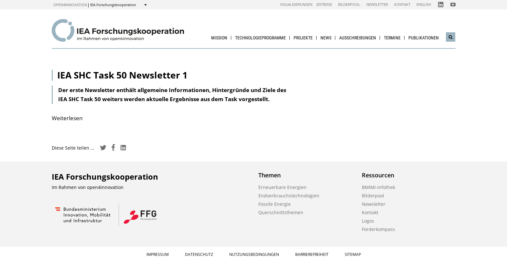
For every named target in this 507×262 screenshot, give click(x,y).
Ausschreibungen (357, 37)
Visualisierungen (296, 4)
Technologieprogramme (260, 37)
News (325, 37)
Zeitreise (324, 4)
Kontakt (402, 4)
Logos (368, 221)
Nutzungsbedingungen (254, 254)
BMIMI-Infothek (378, 187)
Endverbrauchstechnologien (288, 196)
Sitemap (353, 254)
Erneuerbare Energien (282, 187)
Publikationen (423, 37)
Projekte (303, 37)
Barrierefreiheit (312, 254)
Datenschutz (199, 254)
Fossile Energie (274, 204)
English (423, 4)
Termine (392, 37)
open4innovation (70, 4)
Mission (219, 37)
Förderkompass (378, 229)
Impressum (157, 254)
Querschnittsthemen (280, 212)
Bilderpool (349, 4)
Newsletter (377, 4)
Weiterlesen (67, 118)
